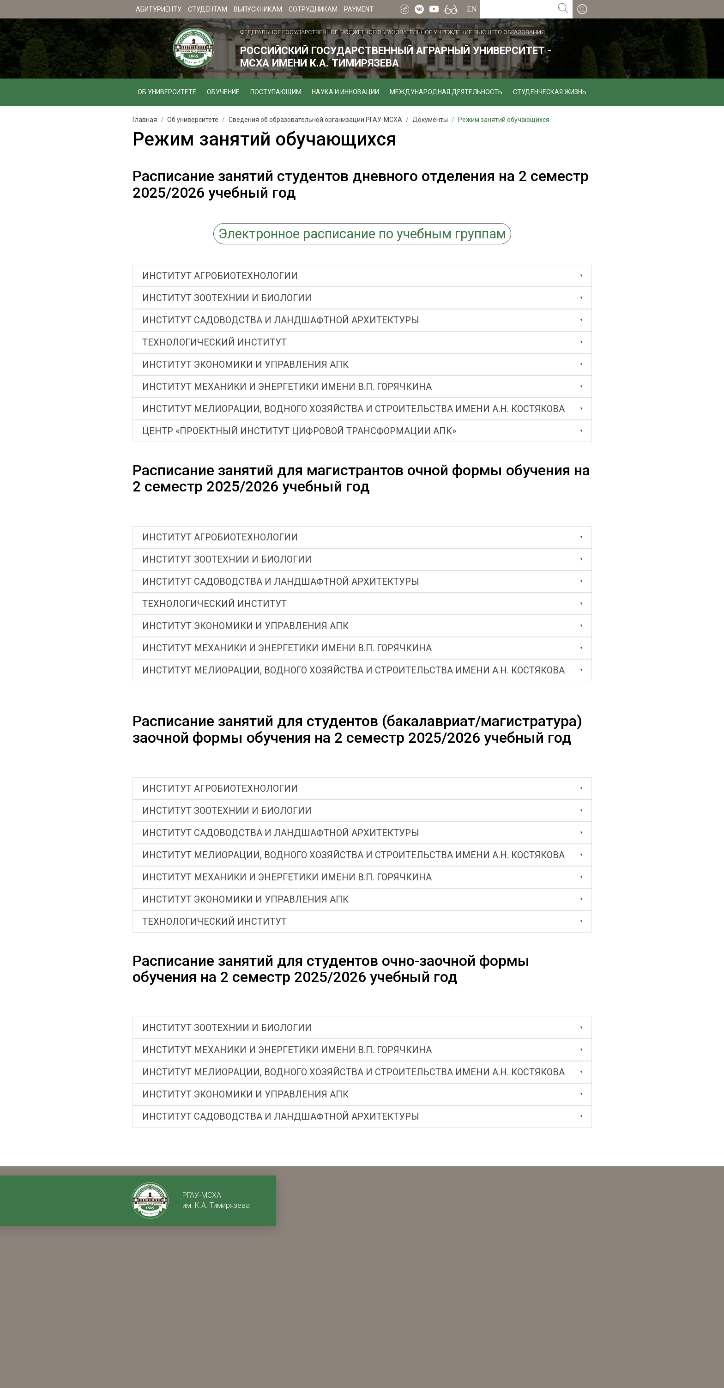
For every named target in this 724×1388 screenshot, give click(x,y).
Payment (359, 9)
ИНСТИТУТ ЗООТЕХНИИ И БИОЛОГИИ (227, 559)
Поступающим (276, 92)
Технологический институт (214, 342)
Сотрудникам (313, 9)
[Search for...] (517, 9)
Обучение (223, 92)
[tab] (362, 275)
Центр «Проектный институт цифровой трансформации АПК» (299, 431)
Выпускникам (258, 9)
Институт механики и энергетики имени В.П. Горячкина (287, 387)
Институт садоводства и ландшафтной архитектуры (280, 320)
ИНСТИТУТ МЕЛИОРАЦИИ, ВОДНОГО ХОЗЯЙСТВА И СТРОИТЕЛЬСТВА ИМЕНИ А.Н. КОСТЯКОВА (353, 1072)
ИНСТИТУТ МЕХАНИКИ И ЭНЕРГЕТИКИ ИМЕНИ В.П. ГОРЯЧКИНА (287, 877)
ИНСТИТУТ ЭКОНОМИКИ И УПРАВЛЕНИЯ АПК (245, 899)
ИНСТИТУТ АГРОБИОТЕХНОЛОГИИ (220, 537)
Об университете (167, 92)
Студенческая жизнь (549, 92)
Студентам (207, 9)
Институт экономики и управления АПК (245, 364)
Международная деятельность (446, 92)
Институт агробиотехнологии (220, 276)
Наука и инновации (345, 92)
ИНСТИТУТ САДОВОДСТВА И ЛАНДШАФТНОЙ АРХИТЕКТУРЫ (280, 581)
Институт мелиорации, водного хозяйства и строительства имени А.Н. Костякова (353, 409)
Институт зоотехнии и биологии (227, 298)
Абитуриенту (158, 9)
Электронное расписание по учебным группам (362, 234)
